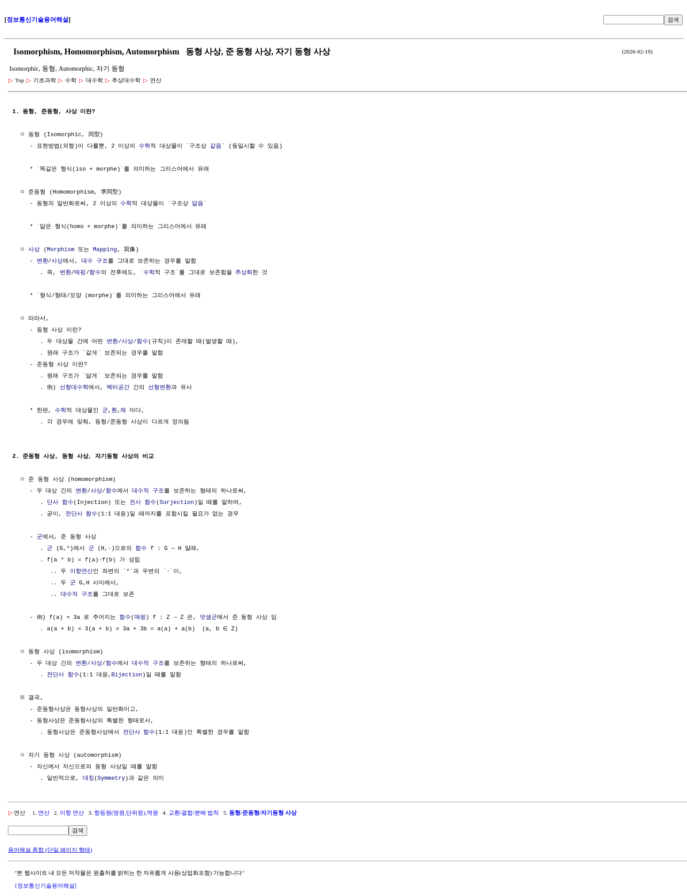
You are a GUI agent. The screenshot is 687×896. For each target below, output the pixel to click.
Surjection (177, 503)
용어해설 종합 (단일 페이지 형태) (50, 849)
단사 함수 (60, 503)
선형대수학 (74, 388)
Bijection (126, 675)
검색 (673, 19)
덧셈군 (208, 617)
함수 (95, 273)
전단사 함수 (81, 514)
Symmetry (111, 778)
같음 (215, 146)
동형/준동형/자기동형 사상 (263, 812)
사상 (34, 250)
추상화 (243, 273)
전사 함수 (143, 503)
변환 (42, 261)
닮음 (197, 204)
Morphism (60, 250)
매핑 (80, 273)
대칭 (88, 778)
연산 (44, 812)
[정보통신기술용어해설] (45, 885)
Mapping (105, 250)
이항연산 (81, 572)
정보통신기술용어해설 (38, 19)
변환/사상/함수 (127, 342)
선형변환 (159, 388)
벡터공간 (118, 388)
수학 (144, 146)
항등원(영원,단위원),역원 (126, 812)
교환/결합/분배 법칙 (193, 812)
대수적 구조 (148, 491)
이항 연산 (72, 812)
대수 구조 (94, 261)
